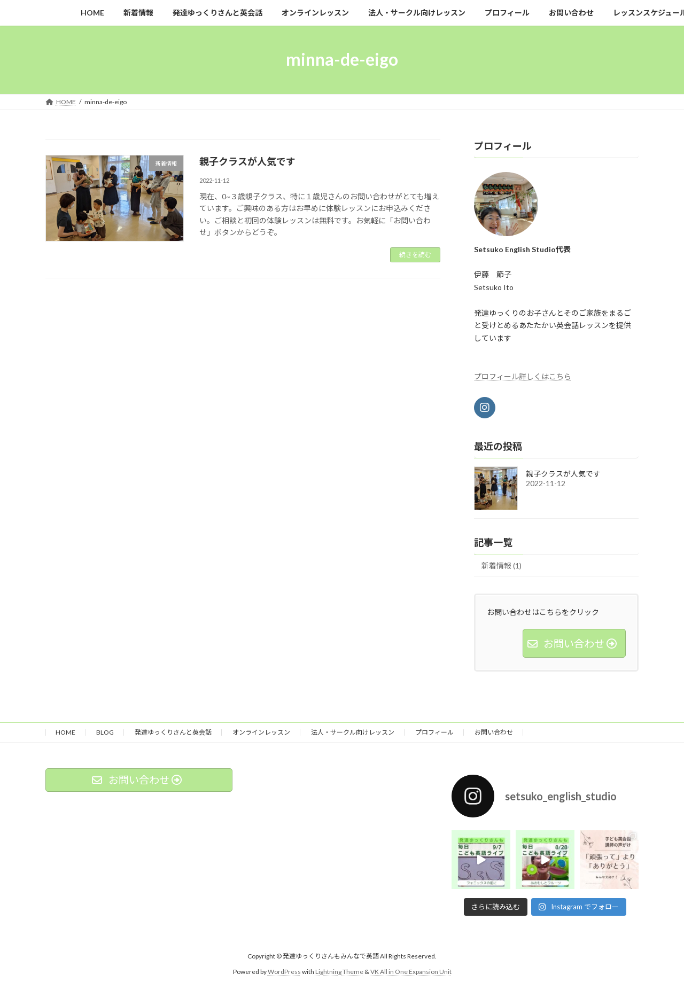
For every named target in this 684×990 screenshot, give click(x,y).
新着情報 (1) (501, 565)
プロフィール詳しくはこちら (522, 375)
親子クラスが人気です (247, 161)
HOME (65, 732)
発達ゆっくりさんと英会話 (173, 732)
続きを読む (415, 255)
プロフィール (434, 732)
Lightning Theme (339, 972)
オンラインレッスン (261, 732)
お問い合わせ (494, 732)
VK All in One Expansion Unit (411, 972)
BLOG (105, 732)
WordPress (284, 972)
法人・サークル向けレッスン (352, 732)
